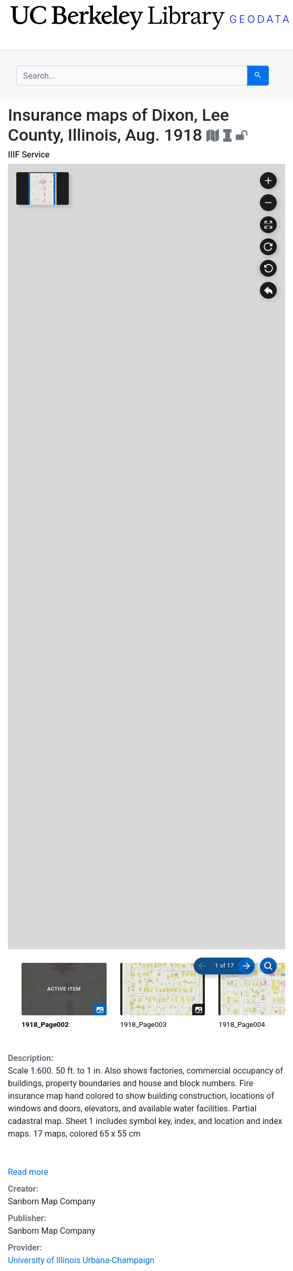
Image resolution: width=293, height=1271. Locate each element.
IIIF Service (28, 155)
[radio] (64, 996)
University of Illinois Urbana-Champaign (81, 1260)
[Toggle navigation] (23, 40)
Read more (28, 1172)
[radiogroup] (146, 996)
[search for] (131, 76)
